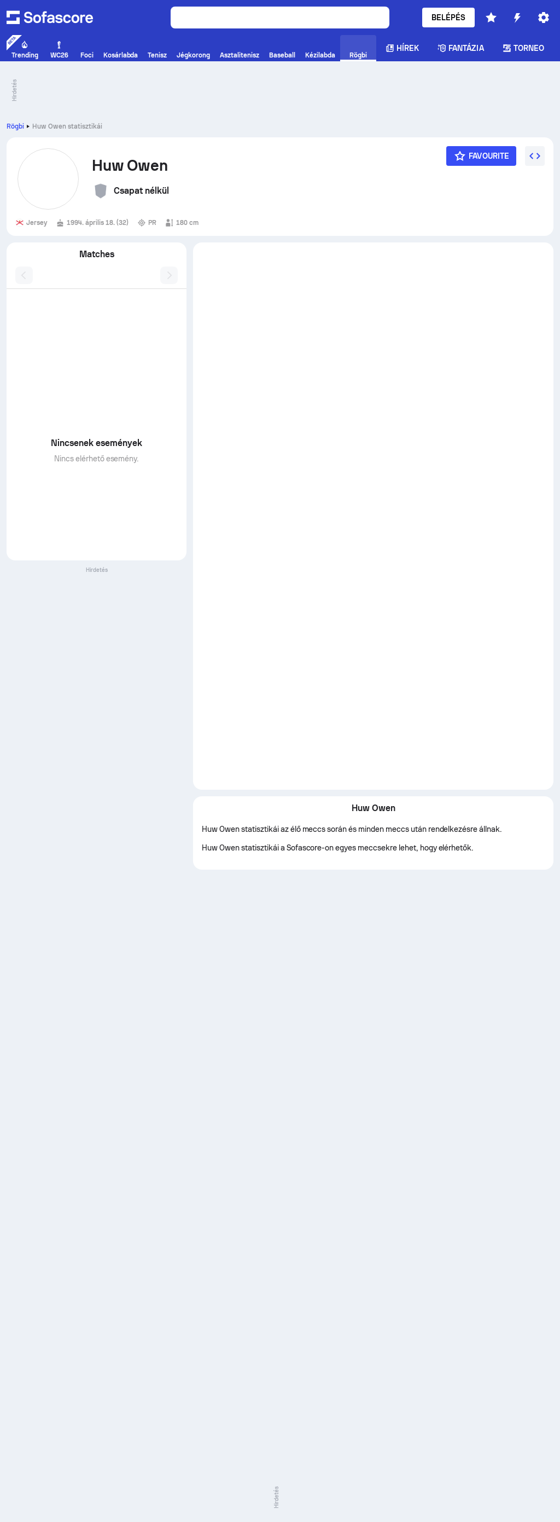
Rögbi (15, 126)
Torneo (523, 48)
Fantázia (461, 48)
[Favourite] (481, 156)
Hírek (402, 48)
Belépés (448, 17)
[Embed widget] (535, 156)
